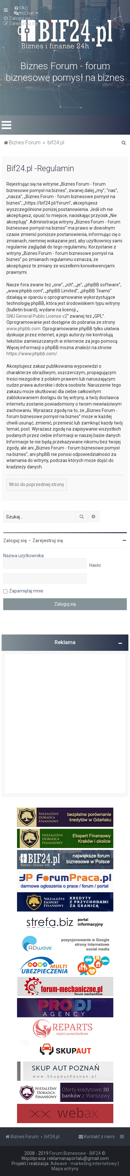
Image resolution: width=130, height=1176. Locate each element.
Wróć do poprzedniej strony (36, 484)
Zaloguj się (15, 540)
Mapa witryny (65, 1168)
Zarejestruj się (47, 540)
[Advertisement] (65, 724)
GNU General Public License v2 (36, 316)
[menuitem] (21, 8)
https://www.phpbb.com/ (31, 353)
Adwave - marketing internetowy (83, 1163)
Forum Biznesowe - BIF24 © (77, 1153)
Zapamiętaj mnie (26, 590)
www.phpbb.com (23, 328)
